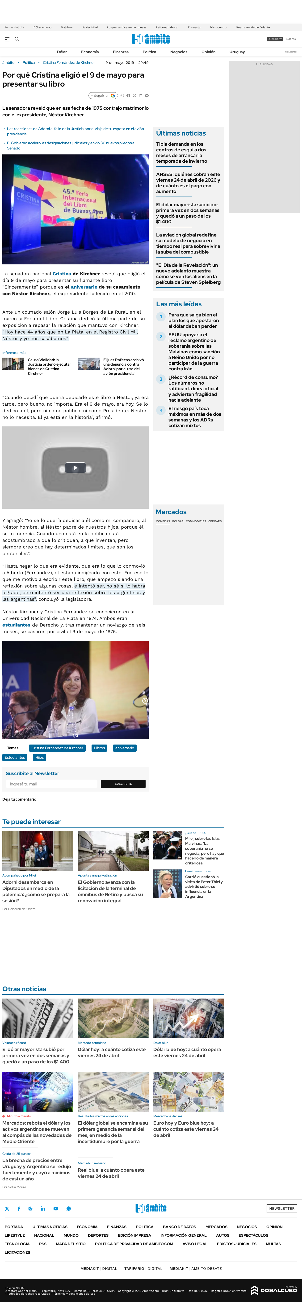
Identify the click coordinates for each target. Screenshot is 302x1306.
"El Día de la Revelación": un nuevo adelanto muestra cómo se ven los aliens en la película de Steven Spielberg (188, 273)
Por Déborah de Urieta (18, 909)
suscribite (275, 39)
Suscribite (123, 783)
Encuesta (194, 27)
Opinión (208, 51)
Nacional (44, 1235)
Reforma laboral (167, 27)
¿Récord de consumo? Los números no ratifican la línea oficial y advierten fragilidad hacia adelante (193, 388)
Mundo (71, 1235)
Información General (184, 1235)
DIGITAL (98, 1268)
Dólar (62, 51)
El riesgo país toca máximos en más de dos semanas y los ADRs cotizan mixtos (194, 417)
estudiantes (16, 625)
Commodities (196, 521)
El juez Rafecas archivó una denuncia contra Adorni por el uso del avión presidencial (123, 366)
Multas (273, 1243)
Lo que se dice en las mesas (126, 27)
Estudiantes (15, 757)
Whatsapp (69, 1208)
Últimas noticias (50, 1226)
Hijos (39, 757)
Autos (222, 1235)
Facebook (19, 1208)
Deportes (98, 1235)
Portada (14, 1226)
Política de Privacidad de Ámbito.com (134, 1243)
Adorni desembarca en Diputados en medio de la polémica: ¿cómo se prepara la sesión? (36, 891)
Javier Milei (90, 27)
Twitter (7, 1208)
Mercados (216, 1226)
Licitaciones (17, 1252)
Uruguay (237, 51)
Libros (99, 747)
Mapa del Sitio (71, 1243)
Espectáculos (253, 1235)
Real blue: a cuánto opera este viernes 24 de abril (111, 1173)
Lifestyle (15, 1235)
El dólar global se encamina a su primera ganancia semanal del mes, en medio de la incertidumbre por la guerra (113, 1132)
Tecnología (17, 1243)
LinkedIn (43, 1208)
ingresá (291, 39)
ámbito (8, 63)
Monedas (163, 521)
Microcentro (218, 27)
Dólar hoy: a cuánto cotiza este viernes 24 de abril (112, 1052)
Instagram (30, 1208)
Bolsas (178, 521)
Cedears (215, 521)
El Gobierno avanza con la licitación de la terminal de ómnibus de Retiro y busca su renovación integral (110, 891)
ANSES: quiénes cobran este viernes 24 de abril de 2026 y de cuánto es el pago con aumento (188, 182)
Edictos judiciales (236, 1243)
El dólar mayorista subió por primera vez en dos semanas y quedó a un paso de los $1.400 (187, 213)
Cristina (62, 273)
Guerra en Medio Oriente (253, 27)
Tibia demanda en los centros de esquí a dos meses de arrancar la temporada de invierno (181, 152)
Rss (42, 1243)
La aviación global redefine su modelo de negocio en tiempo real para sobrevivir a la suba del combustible (188, 243)
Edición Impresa (134, 1235)
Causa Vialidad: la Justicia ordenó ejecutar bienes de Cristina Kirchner (49, 366)
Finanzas (121, 51)
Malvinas (67, 27)
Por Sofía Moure (14, 1187)
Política (149, 51)
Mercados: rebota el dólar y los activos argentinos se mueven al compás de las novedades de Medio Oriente (37, 1132)
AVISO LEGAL (195, 1243)
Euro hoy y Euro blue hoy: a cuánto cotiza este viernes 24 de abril (185, 1129)
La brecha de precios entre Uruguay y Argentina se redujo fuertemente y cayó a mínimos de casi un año (36, 1169)
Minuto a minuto (19, 1116)
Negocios (178, 51)
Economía (90, 51)
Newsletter (291, 51)
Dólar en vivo (42, 27)
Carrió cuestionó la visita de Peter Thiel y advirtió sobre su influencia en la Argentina (204, 886)
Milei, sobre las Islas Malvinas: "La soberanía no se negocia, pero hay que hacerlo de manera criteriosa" (204, 851)
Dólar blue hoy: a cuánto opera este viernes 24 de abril (187, 1052)
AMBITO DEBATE (196, 1268)
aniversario (84, 287)
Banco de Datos (179, 1226)
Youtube (55, 1208)
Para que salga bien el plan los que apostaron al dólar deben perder (193, 320)
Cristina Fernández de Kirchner (69, 63)
